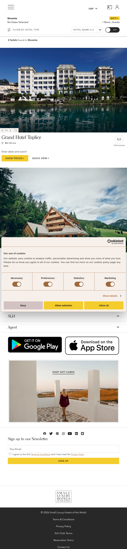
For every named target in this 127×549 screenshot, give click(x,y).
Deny (23, 305)
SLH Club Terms (63, 533)
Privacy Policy (77, 454)
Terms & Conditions (40, 454)
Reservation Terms (64, 540)
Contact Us (63, 547)
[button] (2, 130)
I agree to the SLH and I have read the (46, 454)
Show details (110, 295)
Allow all (104, 305)
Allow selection (63, 305)
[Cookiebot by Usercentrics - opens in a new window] (109, 242)
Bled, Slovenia (10, 143)
